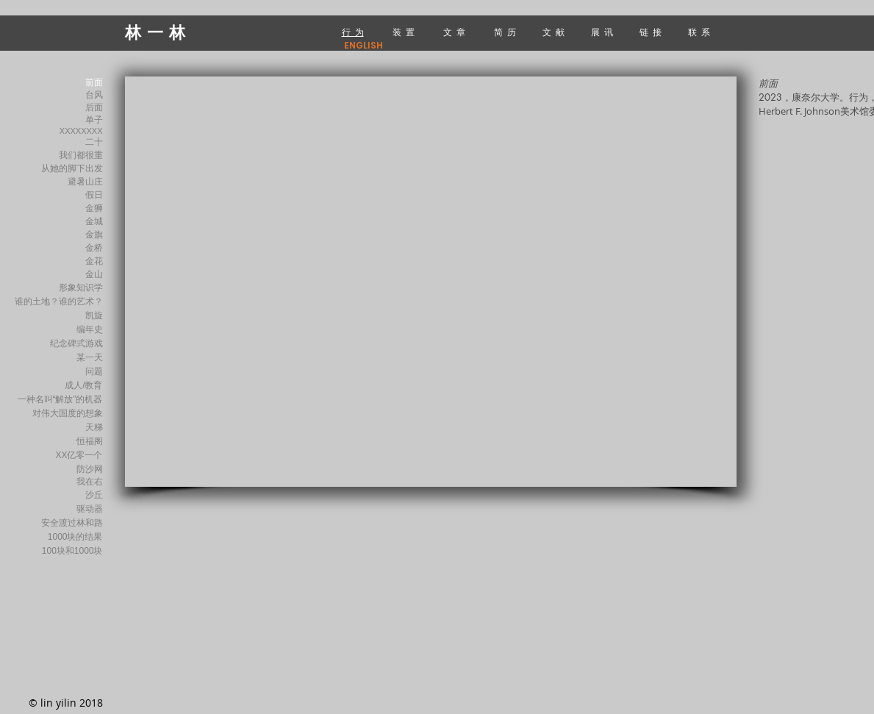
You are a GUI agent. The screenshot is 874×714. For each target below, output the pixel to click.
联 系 (700, 32)
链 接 (652, 32)
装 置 (405, 32)
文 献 (554, 32)
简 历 (505, 32)
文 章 (454, 32)
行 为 (353, 32)
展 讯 (604, 32)
